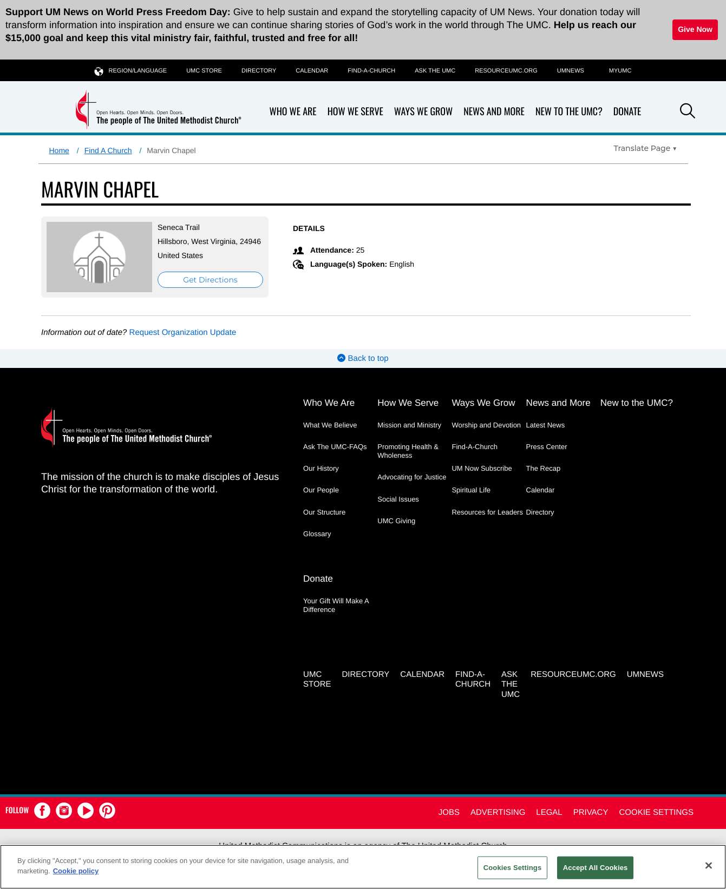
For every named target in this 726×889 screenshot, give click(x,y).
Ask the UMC (435, 71)
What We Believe (330, 425)
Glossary (317, 534)
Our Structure (324, 512)
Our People (321, 490)
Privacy (591, 812)
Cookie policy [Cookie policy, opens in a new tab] (76, 871)
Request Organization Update (183, 332)
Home (59, 150)
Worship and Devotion (486, 425)
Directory (258, 71)
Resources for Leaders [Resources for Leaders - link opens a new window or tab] (487, 512)
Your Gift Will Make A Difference (336, 605)
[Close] (709, 865)
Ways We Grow (423, 112)
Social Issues (398, 499)
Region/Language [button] (131, 71)
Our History (321, 468)
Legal (549, 812)
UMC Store (204, 71)
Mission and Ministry (409, 425)
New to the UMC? (569, 112)
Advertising (497, 812)
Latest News (545, 425)
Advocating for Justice (411, 477)
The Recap (543, 468)
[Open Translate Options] (645, 148)
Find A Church (108, 150)
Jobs (449, 812)
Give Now (695, 29)
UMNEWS (570, 71)
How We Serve (355, 112)
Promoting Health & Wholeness (408, 451)
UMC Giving (396, 521)
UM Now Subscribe (482, 468)
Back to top (362, 358)
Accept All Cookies (595, 868)
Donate (627, 112)
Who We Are (293, 112)
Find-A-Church (371, 71)
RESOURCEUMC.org (506, 71)
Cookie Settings (656, 812)
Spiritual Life (471, 490)
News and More (494, 112)
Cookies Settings (512, 868)
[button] (687, 112)
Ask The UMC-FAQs (335, 447)
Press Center (546, 447)
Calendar (312, 71)
